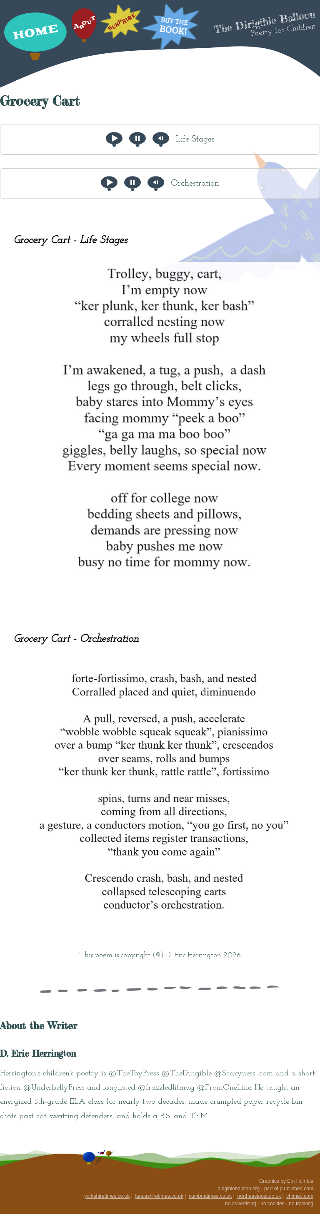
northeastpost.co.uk (259, 1196)
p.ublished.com (296, 1189)
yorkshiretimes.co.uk (107, 1196)
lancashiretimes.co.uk (159, 1196)
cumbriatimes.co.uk (210, 1196)
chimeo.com (299, 1196)
